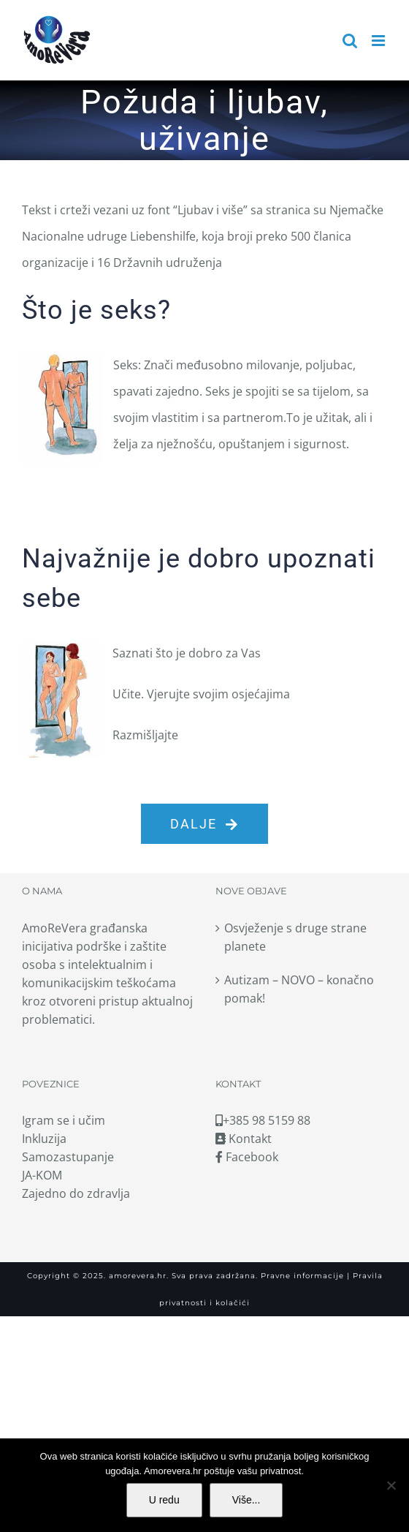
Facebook (246, 1157)
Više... (246, 1500)
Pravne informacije (301, 1275)
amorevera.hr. (139, 1275)
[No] (390, 1485)
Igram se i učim (63, 1120)
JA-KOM (42, 1175)
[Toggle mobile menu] (379, 40)
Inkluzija (44, 1139)
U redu (164, 1500)
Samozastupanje (68, 1157)
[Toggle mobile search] (350, 40)
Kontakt (243, 1139)
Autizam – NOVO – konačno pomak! (299, 989)
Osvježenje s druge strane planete (295, 937)
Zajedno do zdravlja (76, 1193)
